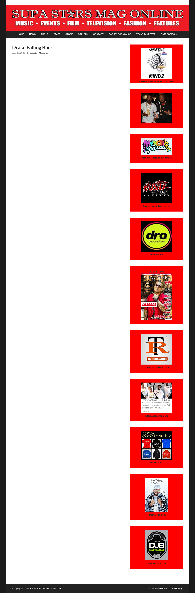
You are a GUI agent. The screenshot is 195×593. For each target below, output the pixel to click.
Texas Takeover (146, 34)
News (32, 34)
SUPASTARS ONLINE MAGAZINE (45, 588)
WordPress (165, 588)
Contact (98, 34)
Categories (168, 34)
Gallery (83, 34)
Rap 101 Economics (120, 34)
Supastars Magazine (39, 53)
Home (21, 34)
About (44, 34)
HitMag (178, 588)
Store (69, 34)
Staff (57, 34)
